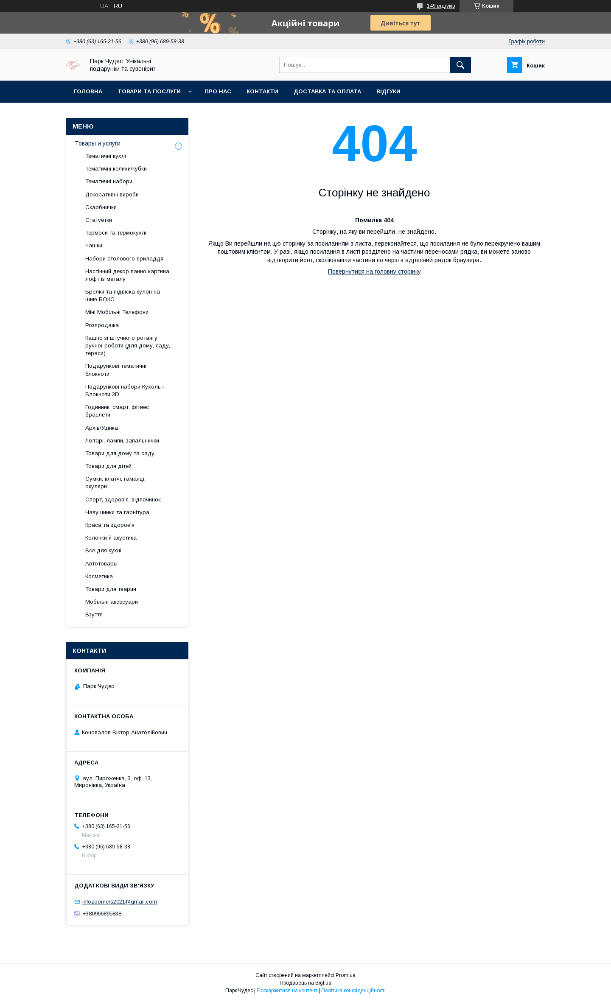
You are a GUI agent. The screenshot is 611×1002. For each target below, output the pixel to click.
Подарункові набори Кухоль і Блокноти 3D (124, 390)
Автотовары (101, 563)
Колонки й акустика (111, 538)
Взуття (94, 614)
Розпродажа (102, 325)
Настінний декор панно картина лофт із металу (127, 275)
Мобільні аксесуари (111, 602)
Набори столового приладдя (124, 258)
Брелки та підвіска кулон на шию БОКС (122, 295)
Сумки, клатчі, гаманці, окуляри (115, 483)
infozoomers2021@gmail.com (119, 901)
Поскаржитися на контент (287, 991)
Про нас (218, 91)
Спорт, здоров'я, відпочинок (123, 499)
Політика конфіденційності (353, 991)
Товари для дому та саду (119, 453)
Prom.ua (346, 975)
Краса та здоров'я (110, 525)
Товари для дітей (108, 466)
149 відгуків (441, 6)
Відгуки (388, 91)
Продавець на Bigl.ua (305, 983)
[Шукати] (460, 65)
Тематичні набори (108, 181)
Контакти (262, 91)
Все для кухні (103, 550)
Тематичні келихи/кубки (116, 168)
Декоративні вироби (112, 194)
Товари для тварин (110, 589)
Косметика (99, 576)
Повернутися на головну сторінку (374, 271)
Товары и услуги (98, 143)
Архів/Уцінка (101, 428)
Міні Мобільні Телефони (117, 312)
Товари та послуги (149, 91)
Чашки (93, 245)
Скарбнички (101, 207)
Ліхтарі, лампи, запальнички (122, 440)
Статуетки (98, 220)
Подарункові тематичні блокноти (115, 370)
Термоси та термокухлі (115, 233)
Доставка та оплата (327, 91)
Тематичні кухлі (105, 156)
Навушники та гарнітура (117, 512)
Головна (88, 91)
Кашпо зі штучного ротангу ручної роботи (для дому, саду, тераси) (127, 345)
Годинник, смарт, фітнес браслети (117, 411)
